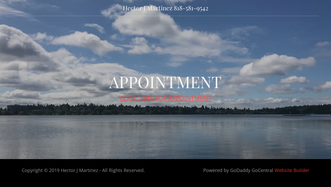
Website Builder (292, 170)
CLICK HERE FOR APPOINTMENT (165, 98)
